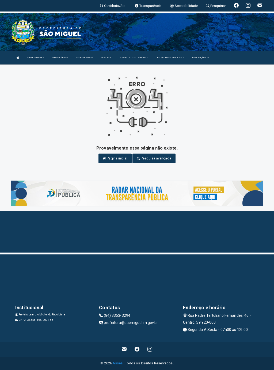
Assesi (118, 363)
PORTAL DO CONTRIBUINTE (134, 57)
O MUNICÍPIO (60, 57)
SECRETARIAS (84, 57)
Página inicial (115, 158)
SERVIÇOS (106, 57)
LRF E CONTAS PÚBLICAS (170, 57)
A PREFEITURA (35, 57)
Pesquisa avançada (154, 158)
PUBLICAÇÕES (200, 57)
